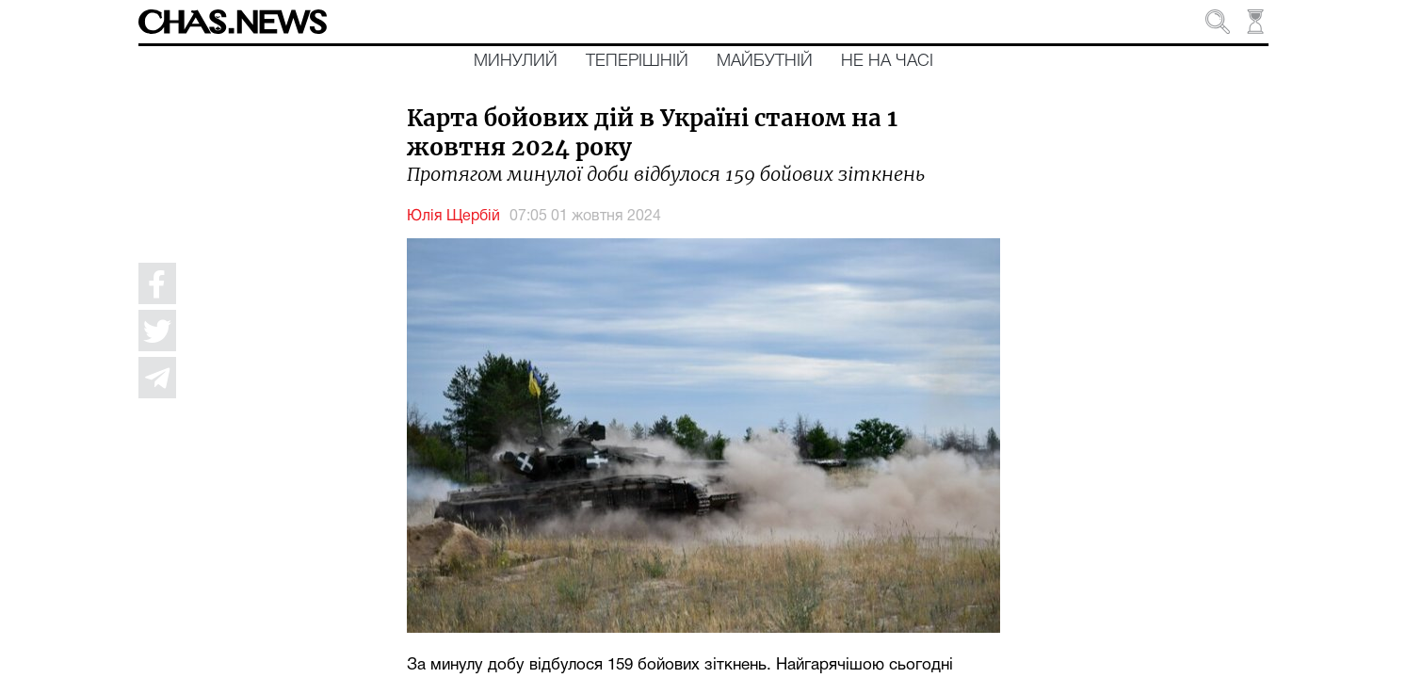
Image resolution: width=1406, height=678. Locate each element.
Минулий (516, 61)
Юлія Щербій (453, 216)
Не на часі (887, 61)
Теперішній (637, 61)
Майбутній (765, 61)
